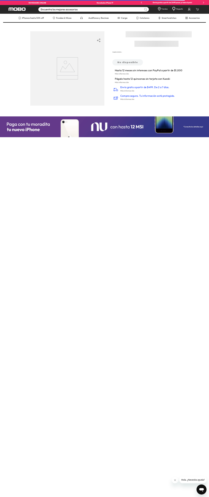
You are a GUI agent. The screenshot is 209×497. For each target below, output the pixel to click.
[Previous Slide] (141, 3)
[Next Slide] (203, 3)
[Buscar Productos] (145, 9)
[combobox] (93, 9)
